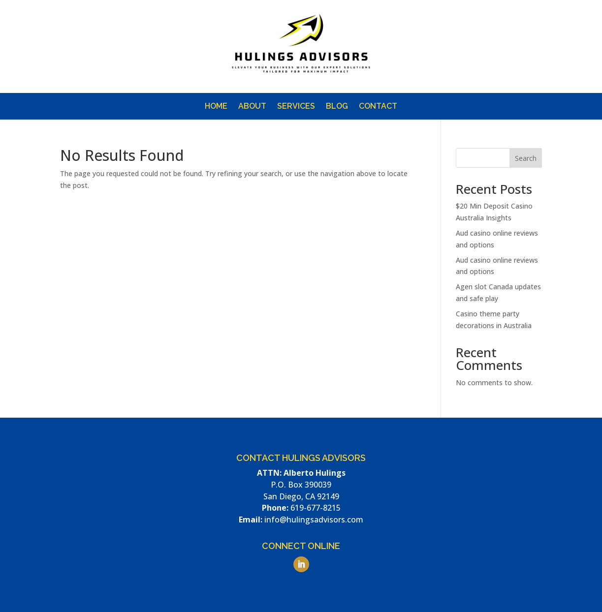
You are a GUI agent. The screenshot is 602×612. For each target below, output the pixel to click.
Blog (337, 107)
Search (526, 158)
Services (296, 107)
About (252, 107)
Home (216, 107)
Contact (378, 107)
